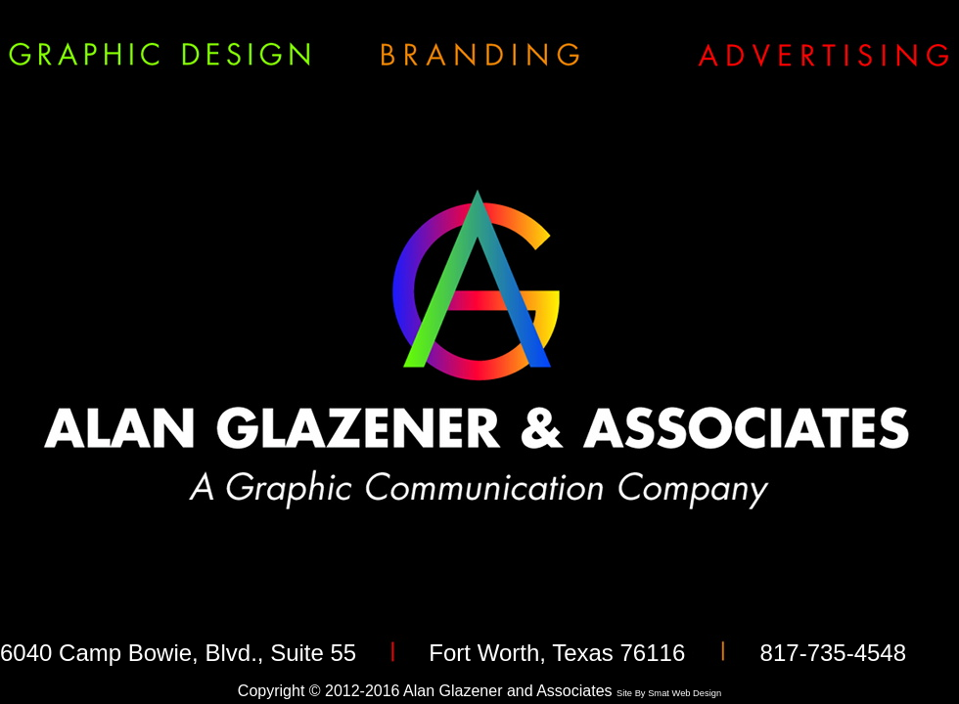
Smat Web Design (684, 693)
